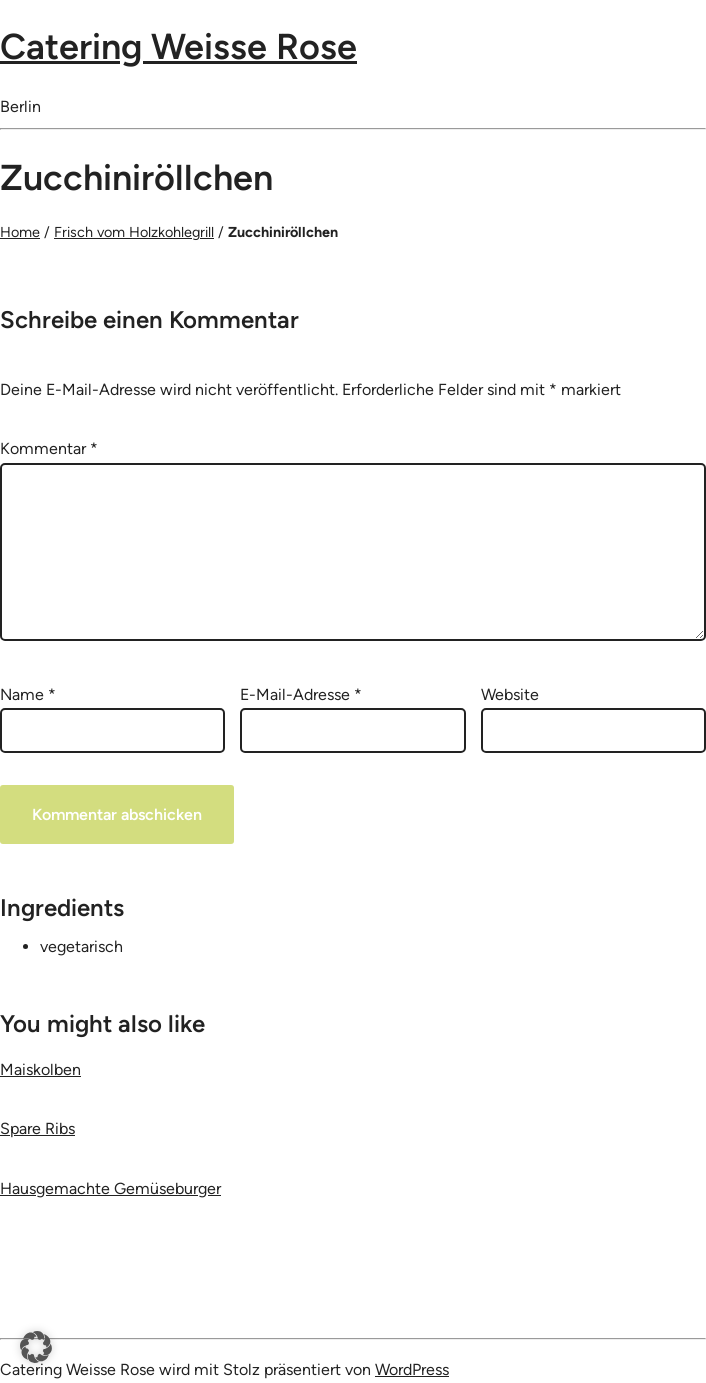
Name (28, 694)
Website (510, 694)
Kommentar (49, 448)
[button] (36, 1347)
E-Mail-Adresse (301, 694)
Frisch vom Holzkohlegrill (134, 232)
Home (20, 232)
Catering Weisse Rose (178, 46)
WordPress (412, 1369)
